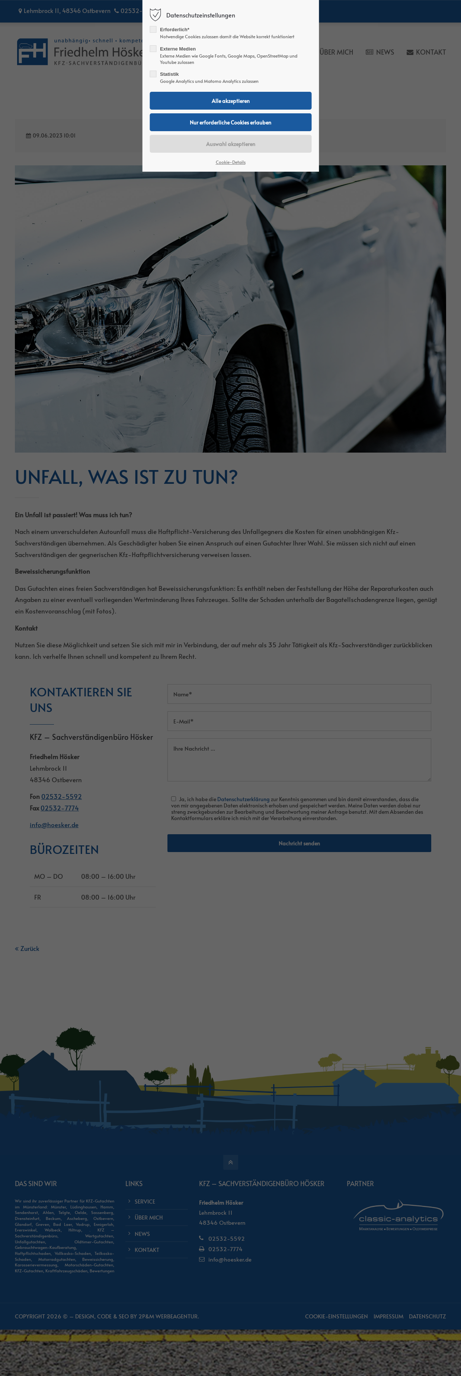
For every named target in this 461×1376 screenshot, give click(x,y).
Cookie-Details (231, 162)
